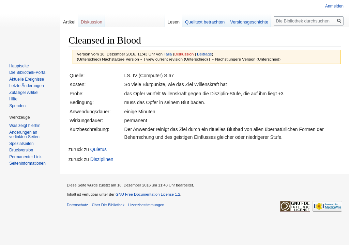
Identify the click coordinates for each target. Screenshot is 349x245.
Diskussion (184, 54)
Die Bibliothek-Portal (27, 72)
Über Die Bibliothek (108, 205)
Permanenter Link (25, 156)
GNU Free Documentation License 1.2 (148, 194)
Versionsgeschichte (249, 21)
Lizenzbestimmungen (146, 205)
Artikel (69, 21)
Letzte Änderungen (26, 85)
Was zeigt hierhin (25, 125)
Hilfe (13, 99)
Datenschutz (77, 205)
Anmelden (334, 6)
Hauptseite (19, 66)
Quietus (98, 149)
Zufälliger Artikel (23, 92)
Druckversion (21, 150)
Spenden (17, 105)
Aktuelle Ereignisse (26, 79)
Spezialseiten (21, 143)
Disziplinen (101, 159)
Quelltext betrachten (205, 21)
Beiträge (204, 54)
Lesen (173, 21)
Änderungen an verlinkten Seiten (24, 135)
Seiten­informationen (27, 163)
